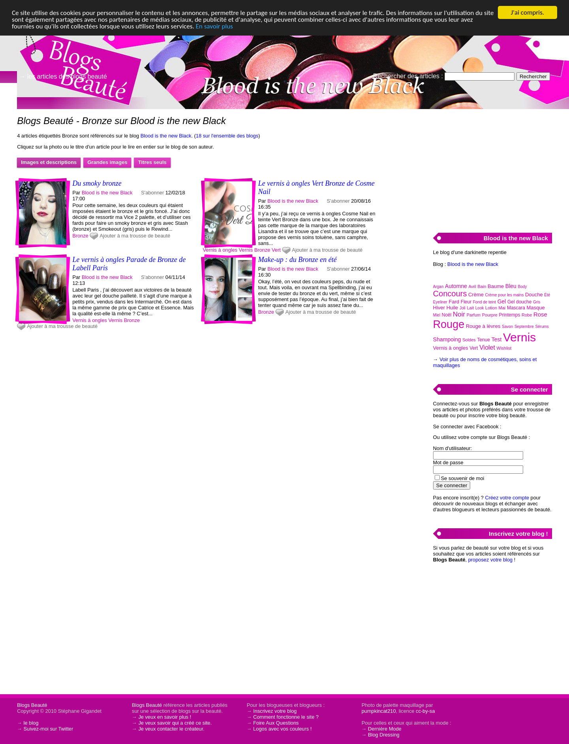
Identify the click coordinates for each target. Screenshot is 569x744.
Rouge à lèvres (483, 326)
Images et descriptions (49, 162)
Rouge (449, 324)
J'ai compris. (527, 12)
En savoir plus (214, 26)
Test (497, 339)
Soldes (469, 339)
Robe (527, 315)
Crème (476, 295)
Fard (454, 302)
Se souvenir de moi (462, 478)
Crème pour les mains (504, 295)
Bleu (510, 286)
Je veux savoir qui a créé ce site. (175, 723)
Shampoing (447, 339)
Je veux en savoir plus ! (164, 717)
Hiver (439, 308)
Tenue (483, 340)
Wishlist (504, 348)
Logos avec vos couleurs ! (282, 729)
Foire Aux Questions (276, 723)
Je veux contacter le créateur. (171, 729)
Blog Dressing (383, 735)
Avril (472, 286)
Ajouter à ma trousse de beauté (135, 236)
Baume (496, 286)
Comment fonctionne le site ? (286, 717)
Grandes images (107, 162)
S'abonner (152, 193)
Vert (276, 250)
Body (522, 286)
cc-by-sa (425, 711)
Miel (436, 315)
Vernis (246, 250)
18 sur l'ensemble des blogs (227, 136)
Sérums (541, 326)
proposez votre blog (490, 560)
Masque (535, 308)
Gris (536, 302)
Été (547, 295)
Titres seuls (152, 162)
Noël (447, 315)
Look (479, 308)
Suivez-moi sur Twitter (48, 729)
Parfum (473, 315)
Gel (501, 301)
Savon (507, 326)
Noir (459, 314)
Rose (540, 314)
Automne (456, 286)
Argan (438, 286)
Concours (450, 293)
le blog (31, 723)
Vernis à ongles (220, 250)
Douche (534, 295)
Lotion (491, 307)
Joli (462, 308)
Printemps (509, 315)
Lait (470, 307)
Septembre (524, 326)
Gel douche (519, 302)
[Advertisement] (492, 166)
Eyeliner (440, 302)
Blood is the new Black (165, 136)
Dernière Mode (384, 729)
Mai (502, 307)
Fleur (466, 302)
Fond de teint (484, 302)
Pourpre (489, 315)
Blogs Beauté (32, 705)
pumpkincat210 (379, 711)
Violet (487, 347)
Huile (452, 308)
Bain (482, 286)
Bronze (80, 236)
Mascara (516, 308)
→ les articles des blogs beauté (63, 76)
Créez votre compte (507, 498)
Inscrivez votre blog (275, 711)
